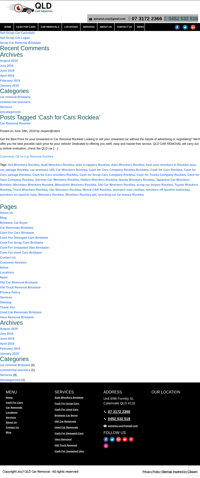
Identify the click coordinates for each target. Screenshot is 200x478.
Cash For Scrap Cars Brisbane (21, 242)
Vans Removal (63, 439)
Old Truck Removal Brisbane (20, 287)
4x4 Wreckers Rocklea (23, 165)
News (127, 19)
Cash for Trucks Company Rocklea (161, 174)
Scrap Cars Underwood (16, 28)
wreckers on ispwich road (18, 194)
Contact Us (113, 19)
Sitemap (6, 302)
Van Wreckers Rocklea (65, 189)
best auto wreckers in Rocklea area (171, 165)
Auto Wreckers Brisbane (69, 397)
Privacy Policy (10, 292)
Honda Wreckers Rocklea (136, 179)
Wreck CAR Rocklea (97, 189)
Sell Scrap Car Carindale (17, 32)
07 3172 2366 (146, 5)
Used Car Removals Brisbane (21, 312)
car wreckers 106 (42, 169)
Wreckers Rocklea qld (80, 194)
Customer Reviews (13, 262)
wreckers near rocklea (128, 189)
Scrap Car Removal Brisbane (20, 42)
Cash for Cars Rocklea (166, 169)
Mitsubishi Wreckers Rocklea (75, 184)
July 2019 (6, 65)
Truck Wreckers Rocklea (30, 189)
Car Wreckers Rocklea (71, 169)
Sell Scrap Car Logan (15, 37)
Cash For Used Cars (66, 409)
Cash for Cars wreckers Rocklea (55, 174)
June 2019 (7, 70)
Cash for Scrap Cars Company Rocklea (107, 174)
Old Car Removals (65, 421)
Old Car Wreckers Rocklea (116, 184)
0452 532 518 (182, 5)
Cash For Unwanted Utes (69, 451)
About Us (97, 19)
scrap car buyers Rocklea (155, 184)
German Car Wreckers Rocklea (57, 179)
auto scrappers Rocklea (92, 165)
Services (81, 19)
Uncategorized (10, 112)
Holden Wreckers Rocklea (98, 179)
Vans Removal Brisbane (17, 317)
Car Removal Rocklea (15, 123)
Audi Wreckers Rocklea (57, 165)
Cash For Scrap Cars (67, 403)
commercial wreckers (15, 102)
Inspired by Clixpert (184, 471)
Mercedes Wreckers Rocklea (33, 184)
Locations (65, 19)
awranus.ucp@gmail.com (109, 5)
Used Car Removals (66, 427)
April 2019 (7, 75)
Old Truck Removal (66, 445)
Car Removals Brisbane (16, 227)
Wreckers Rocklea (51, 194)
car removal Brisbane (15, 97)
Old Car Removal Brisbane (19, 282)
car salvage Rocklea (14, 169)
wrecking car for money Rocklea (121, 194)
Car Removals (46, 19)
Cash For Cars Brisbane (17, 232)
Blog (3, 217)
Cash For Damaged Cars (69, 433)
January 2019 (9, 85)
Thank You (7, 307)
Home (7, 19)
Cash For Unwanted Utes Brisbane (24, 247)
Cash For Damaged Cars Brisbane (24, 237)
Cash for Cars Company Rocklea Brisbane (119, 169)
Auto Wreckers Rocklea (127, 165)
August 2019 (9, 60)
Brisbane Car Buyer (14, 222)
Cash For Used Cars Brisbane (21, 252)
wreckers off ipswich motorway (168, 189)
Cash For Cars (24, 19)
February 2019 (10, 80)
